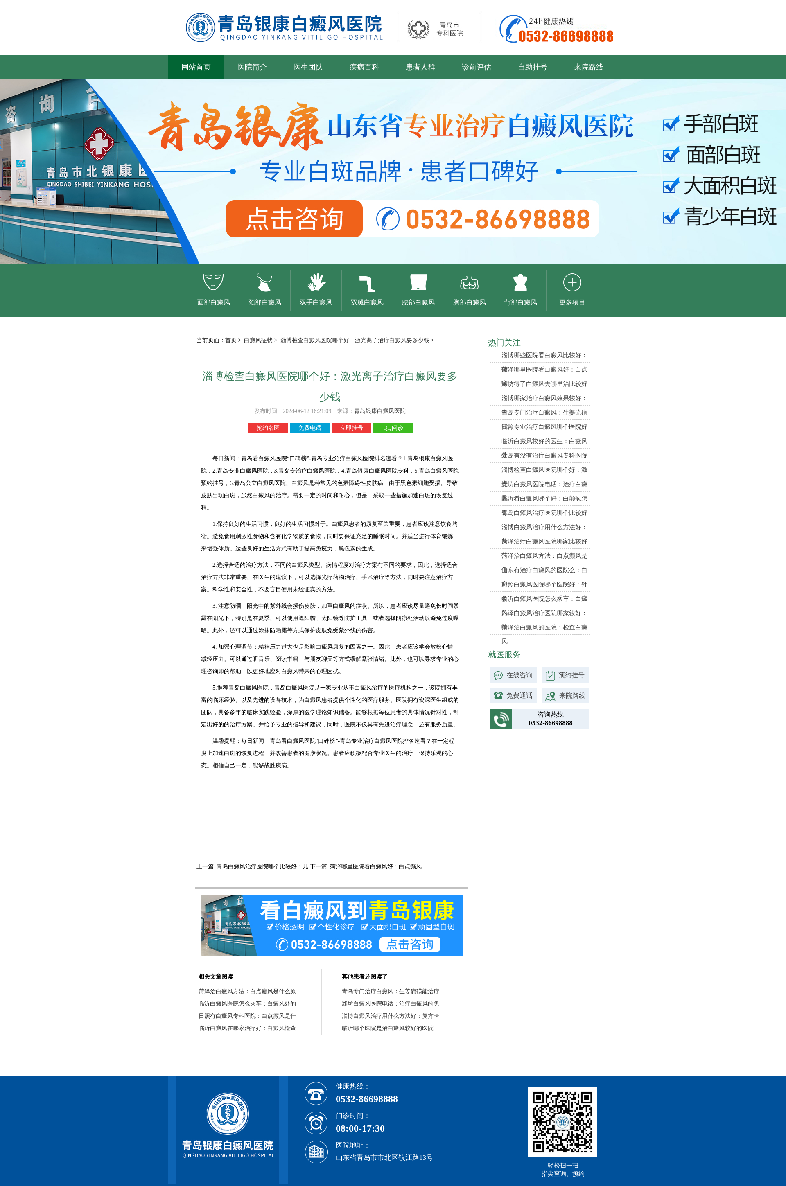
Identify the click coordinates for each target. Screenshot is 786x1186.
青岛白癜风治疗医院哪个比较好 (544, 513)
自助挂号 (532, 67)
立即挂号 (351, 428)
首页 (231, 340)
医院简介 (252, 67)
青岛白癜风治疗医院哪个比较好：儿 (262, 867)
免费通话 (519, 695)
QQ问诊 (393, 428)
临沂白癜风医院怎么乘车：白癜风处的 (247, 1004)
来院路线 (588, 67)
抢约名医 (268, 428)
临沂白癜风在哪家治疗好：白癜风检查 (247, 1028)
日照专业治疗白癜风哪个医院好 (544, 427)
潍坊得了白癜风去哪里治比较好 (544, 384)
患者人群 (420, 67)
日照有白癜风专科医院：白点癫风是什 (247, 1016)
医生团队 (308, 67)
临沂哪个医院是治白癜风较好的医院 (388, 1028)
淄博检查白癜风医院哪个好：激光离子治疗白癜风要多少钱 (355, 340)
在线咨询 (519, 675)
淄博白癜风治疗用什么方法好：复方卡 (390, 1016)
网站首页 (196, 67)
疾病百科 (364, 67)
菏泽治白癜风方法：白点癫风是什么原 (247, 991)
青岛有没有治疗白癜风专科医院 (544, 455)
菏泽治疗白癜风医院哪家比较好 (544, 541)
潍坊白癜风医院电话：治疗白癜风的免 (390, 1004)
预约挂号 (571, 675)
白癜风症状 (259, 340)
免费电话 (309, 428)
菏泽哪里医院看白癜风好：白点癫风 (375, 867)
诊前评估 (476, 67)
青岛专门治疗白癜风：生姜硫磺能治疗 (390, 991)
